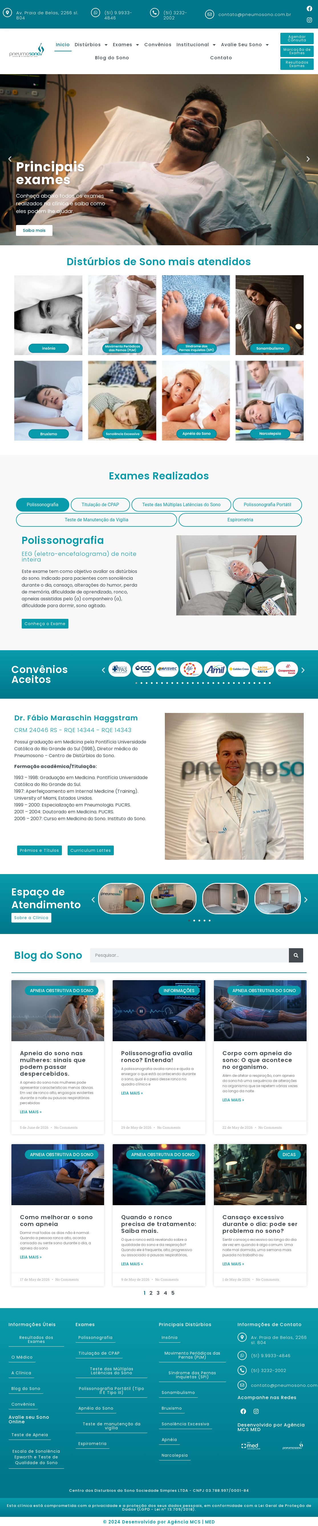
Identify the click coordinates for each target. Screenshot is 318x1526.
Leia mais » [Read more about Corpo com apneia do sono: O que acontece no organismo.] (233, 1100)
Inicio (63, 44)
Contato (221, 57)
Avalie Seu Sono (245, 45)
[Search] (296, 955)
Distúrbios (91, 45)
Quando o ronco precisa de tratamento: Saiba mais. (159, 1224)
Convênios (158, 44)
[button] (9, 159)
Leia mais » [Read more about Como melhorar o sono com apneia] (31, 1257)
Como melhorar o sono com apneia (56, 1220)
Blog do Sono (112, 57)
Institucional (196, 45)
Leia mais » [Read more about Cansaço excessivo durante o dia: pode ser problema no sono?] (233, 1264)
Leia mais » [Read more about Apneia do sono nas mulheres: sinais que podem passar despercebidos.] (31, 1112)
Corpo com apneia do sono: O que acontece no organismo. (257, 1060)
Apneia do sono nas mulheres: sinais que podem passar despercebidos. (53, 1063)
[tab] (42, 505)
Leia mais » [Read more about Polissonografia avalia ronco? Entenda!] (132, 1093)
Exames (126, 45)
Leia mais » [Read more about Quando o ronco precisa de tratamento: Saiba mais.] (132, 1264)
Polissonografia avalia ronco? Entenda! (157, 1056)
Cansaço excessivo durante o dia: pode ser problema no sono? (260, 1224)
